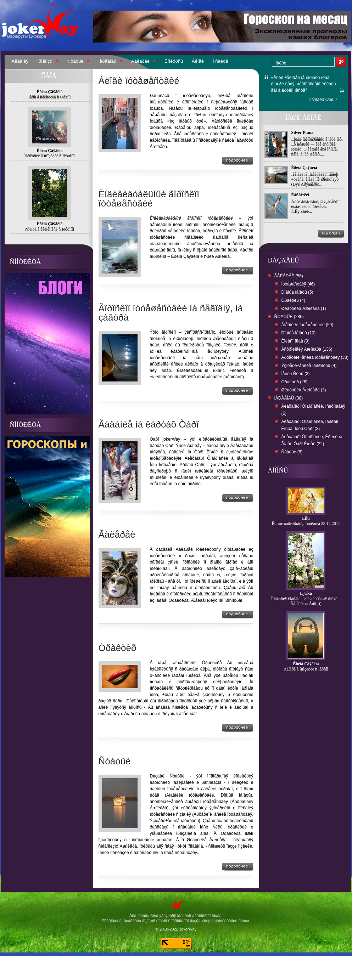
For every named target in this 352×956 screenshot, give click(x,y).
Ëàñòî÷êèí (300, 194)
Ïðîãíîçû (44, 61)
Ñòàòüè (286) (289, 316)
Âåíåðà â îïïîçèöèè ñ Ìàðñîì (306, 669)
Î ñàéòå (220, 61)
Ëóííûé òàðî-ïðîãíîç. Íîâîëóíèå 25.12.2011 (306, 523)
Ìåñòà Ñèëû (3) (295, 373)
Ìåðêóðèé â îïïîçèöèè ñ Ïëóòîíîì (49, 155)
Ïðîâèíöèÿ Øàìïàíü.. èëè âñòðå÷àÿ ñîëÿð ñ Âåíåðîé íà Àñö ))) (306, 601)
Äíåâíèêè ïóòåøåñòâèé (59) (307, 324)
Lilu (305, 518)
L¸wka (306, 593)
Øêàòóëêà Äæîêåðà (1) (303, 308)
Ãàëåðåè (140, 61)
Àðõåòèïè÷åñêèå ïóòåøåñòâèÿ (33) (314, 357)
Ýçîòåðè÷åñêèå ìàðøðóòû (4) (309, 365)
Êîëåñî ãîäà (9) (295, 341)
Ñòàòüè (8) (292, 451)
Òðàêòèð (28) (294, 381)
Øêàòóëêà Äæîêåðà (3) (303, 390)
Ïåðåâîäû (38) (288, 398)
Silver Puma (302, 132)
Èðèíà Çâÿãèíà (304, 167)
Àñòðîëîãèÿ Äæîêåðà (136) (307, 349)
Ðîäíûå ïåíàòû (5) (297, 292)
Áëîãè (198, 61)
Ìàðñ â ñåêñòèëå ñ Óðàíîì (49, 97)
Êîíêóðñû (173, 61)
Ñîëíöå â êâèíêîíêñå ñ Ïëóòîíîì (49, 229)
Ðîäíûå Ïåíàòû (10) (298, 332)
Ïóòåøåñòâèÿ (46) (298, 284)
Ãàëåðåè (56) (288, 275)
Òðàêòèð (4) (293, 300)
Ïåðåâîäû (107, 61)
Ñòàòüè (75, 61)
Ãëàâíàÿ (20, 61)
